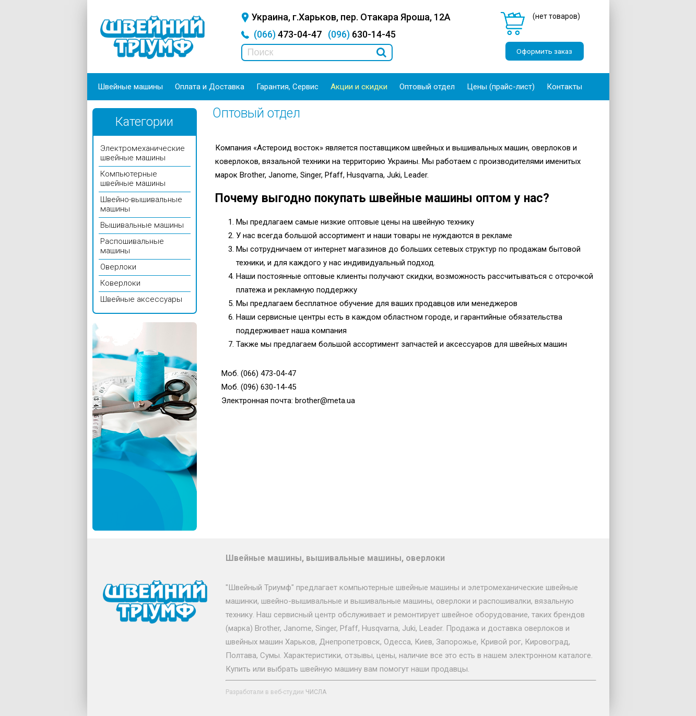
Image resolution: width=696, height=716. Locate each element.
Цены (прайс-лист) (501, 86)
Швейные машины (130, 86)
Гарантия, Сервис (287, 86)
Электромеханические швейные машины (142, 153)
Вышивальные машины (142, 225)
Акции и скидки (359, 86)
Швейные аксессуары (141, 299)
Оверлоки (118, 267)
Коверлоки (120, 283)
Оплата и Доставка (209, 86)
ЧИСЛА (315, 692)
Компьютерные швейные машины (133, 178)
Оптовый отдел (427, 86)
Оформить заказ (544, 51)
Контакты (564, 86)
